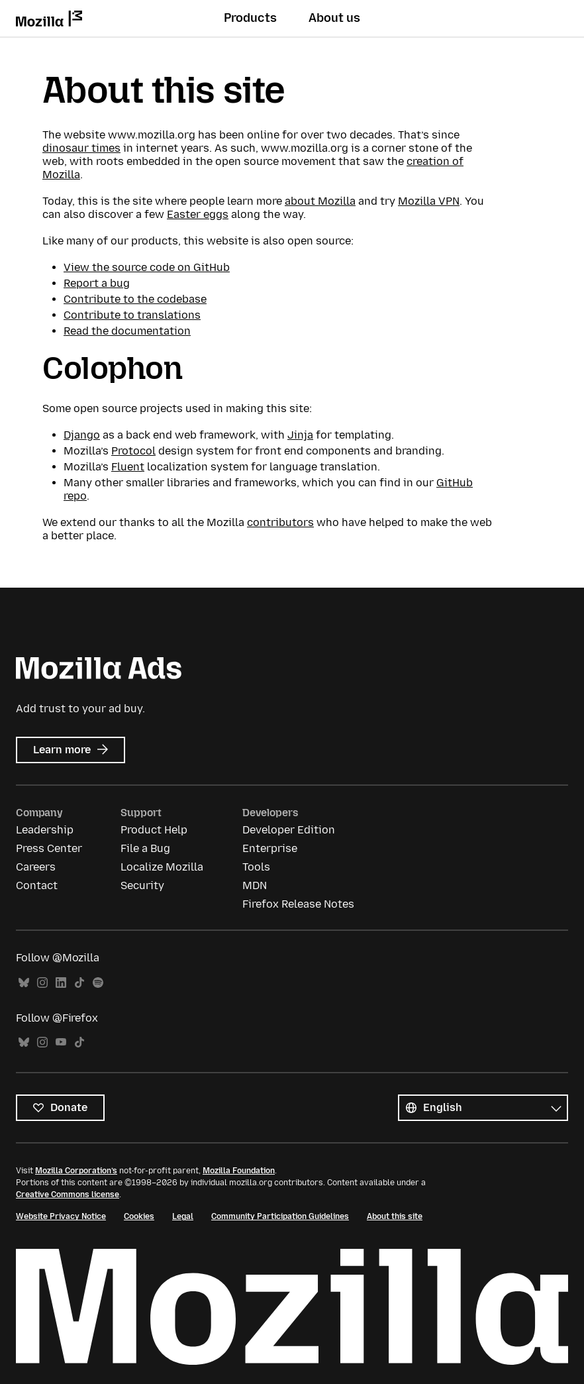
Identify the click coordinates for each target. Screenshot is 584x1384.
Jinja (300, 435)
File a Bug (145, 848)
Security (142, 885)
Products (250, 18)
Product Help (154, 830)
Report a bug (97, 283)
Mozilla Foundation (239, 1170)
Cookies (139, 1216)
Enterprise (269, 848)
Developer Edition (288, 830)
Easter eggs (197, 214)
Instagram (42, 983)
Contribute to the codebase (135, 299)
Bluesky (24, 983)
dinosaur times (81, 148)
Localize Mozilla (162, 867)
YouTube (61, 1042)
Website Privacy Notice (61, 1216)
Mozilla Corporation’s (76, 1170)
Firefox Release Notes (298, 904)
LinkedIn (61, 983)
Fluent (127, 466)
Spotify (98, 983)
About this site (394, 1216)
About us (334, 18)
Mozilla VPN (429, 201)
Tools (256, 867)
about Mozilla (320, 201)
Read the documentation (127, 331)
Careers (36, 867)
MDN (254, 885)
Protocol (133, 451)
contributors (280, 522)
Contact (37, 885)
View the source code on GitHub (147, 267)
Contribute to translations (132, 315)
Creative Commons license (67, 1194)
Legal (182, 1216)
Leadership (44, 830)
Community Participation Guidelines (280, 1216)
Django (82, 435)
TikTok (79, 983)
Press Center (49, 848)
